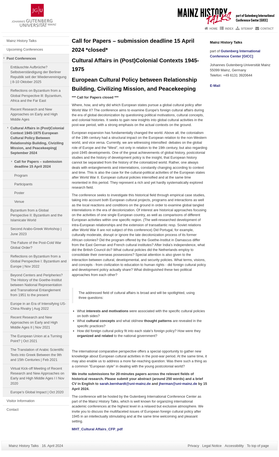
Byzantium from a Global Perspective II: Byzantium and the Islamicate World (36, 215)
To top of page (258, 446)
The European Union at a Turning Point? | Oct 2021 (36, 338)
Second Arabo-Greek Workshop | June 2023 (35, 231)
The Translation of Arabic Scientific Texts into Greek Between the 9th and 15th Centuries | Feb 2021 (37, 355)
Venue (19, 202)
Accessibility (234, 446)
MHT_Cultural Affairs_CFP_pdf (97, 429)
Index (229, 28)
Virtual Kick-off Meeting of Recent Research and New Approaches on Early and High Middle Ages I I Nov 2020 (37, 375)
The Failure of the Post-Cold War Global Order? (35, 245)
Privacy (193, 446)
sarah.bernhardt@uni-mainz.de (125, 384)
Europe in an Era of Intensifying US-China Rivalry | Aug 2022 (38, 306)
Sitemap (247, 28)
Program (21, 175)
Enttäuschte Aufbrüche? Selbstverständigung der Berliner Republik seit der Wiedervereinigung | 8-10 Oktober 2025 (38, 74)
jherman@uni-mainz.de (178, 384)
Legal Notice (212, 446)
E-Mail (215, 86)
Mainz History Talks (22, 41)
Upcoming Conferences (25, 49)
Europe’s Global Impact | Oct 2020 (36, 392)
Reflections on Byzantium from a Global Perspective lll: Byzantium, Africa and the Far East (36, 95)
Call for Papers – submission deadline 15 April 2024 (38, 164)
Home (214, 28)
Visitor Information (21, 401)
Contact (267, 28)
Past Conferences (21, 58)
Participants (23, 184)
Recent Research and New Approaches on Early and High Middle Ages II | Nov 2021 (34, 322)
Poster (19, 193)
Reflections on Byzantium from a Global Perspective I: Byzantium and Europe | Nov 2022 (38, 261)
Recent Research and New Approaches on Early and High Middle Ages (34, 114)
